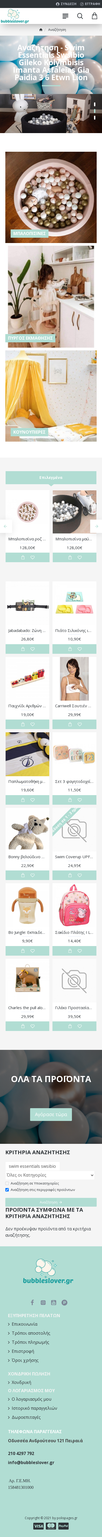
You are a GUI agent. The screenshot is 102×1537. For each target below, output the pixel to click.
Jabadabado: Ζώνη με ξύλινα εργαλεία (27, 630)
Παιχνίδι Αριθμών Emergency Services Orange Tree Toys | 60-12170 (27, 705)
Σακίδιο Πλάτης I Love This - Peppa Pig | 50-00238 (74, 932)
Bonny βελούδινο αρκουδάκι (27, 856)
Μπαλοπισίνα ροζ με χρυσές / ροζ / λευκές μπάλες (27, 538)
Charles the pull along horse (27, 1007)
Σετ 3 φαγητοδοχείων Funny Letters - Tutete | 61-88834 (74, 781)
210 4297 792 (21, 1453)
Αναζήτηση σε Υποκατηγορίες (32, 1183)
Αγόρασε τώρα (51, 1114)
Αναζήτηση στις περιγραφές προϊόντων (40, 1189)
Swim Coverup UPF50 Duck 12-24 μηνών (74, 856)
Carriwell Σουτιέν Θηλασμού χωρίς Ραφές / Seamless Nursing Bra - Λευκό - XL (74, 705)
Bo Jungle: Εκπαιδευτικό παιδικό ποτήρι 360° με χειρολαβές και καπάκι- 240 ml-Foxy (27, 932)
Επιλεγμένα (51, 477)
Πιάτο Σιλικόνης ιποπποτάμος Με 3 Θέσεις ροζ (74, 630)
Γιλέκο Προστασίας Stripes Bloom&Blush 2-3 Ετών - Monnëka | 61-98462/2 (74, 1007)
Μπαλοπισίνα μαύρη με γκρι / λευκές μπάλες (74, 538)
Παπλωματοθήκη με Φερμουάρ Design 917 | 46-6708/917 (27, 781)
